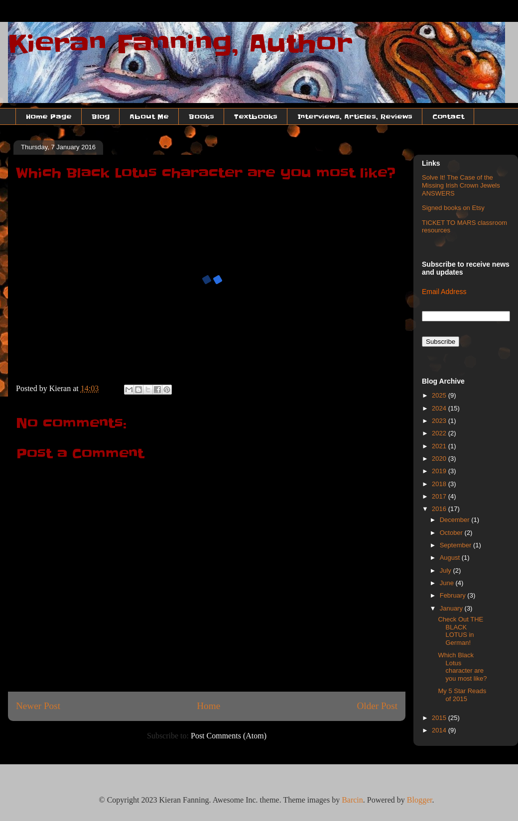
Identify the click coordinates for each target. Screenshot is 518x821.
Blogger (419, 800)
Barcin (352, 800)
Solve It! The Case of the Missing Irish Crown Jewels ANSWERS (461, 185)
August (451, 557)
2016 (440, 509)
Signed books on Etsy (453, 207)
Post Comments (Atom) (228, 735)
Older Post (377, 706)
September (456, 545)
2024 (440, 408)
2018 (440, 484)
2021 (440, 446)
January (452, 608)
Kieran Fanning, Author (180, 43)
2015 (440, 717)
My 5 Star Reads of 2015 (462, 695)
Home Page (49, 116)
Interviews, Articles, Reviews (354, 116)
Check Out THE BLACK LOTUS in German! (460, 631)
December (456, 519)
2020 (440, 458)
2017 (440, 496)
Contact (448, 116)
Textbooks (255, 116)
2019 (440, 471)
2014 (440, 730)
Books (201, 116)
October (452, 532)
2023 (440, 420)
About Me (149, 116)
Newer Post (38, 706)
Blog (101, 116)
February (454, 595)
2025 (440, 395)
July (446, 570)
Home (208, 706)
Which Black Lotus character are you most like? (462, 666)
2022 (440, 433)
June (448, 583)
